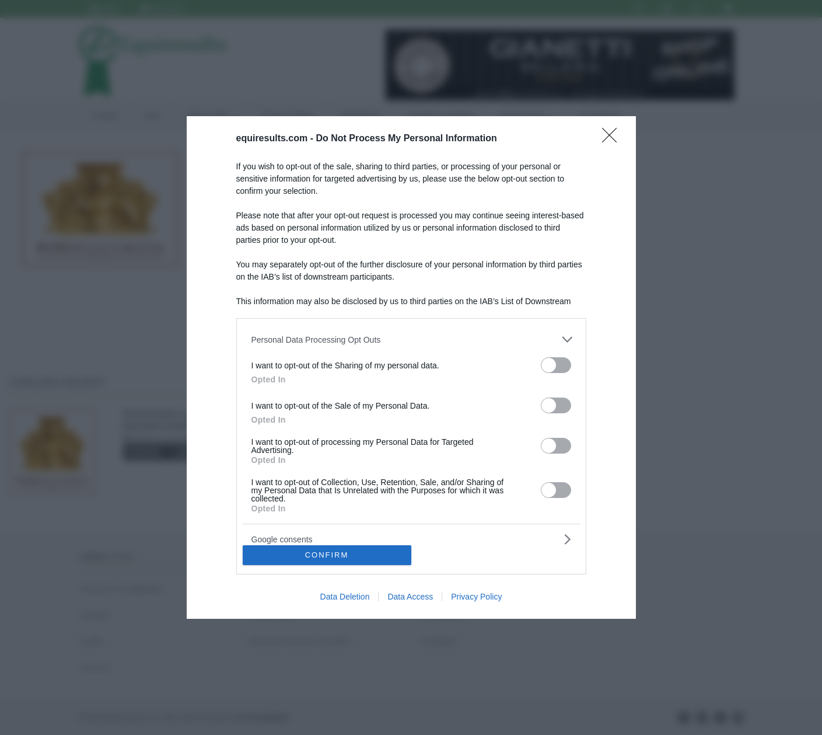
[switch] (556, 365)
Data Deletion (345, 596)
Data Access (410, 596)
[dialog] (411, 367)
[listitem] (411, 339)
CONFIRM (327, 555)
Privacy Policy (476, 596)
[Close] (613, 139)
